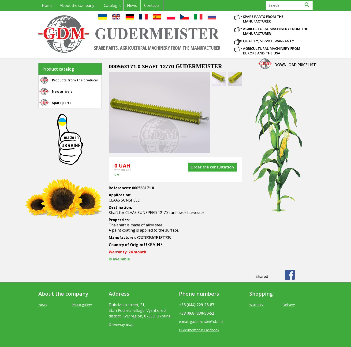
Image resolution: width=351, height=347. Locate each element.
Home (47, 5)
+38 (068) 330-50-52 (196, 313)
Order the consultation (212, 167)
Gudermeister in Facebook (199, 330)
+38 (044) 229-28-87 (196, 304)
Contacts (152, 5)
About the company (77, 5)
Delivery (289, 304)
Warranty (256, 304)
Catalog (110, 5)
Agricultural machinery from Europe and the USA (271, 50)
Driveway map (121, 324)
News (132, 5)
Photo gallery (82, 304)
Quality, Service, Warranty (268, 40)
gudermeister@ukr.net (207, 321)
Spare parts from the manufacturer (263, 18)
